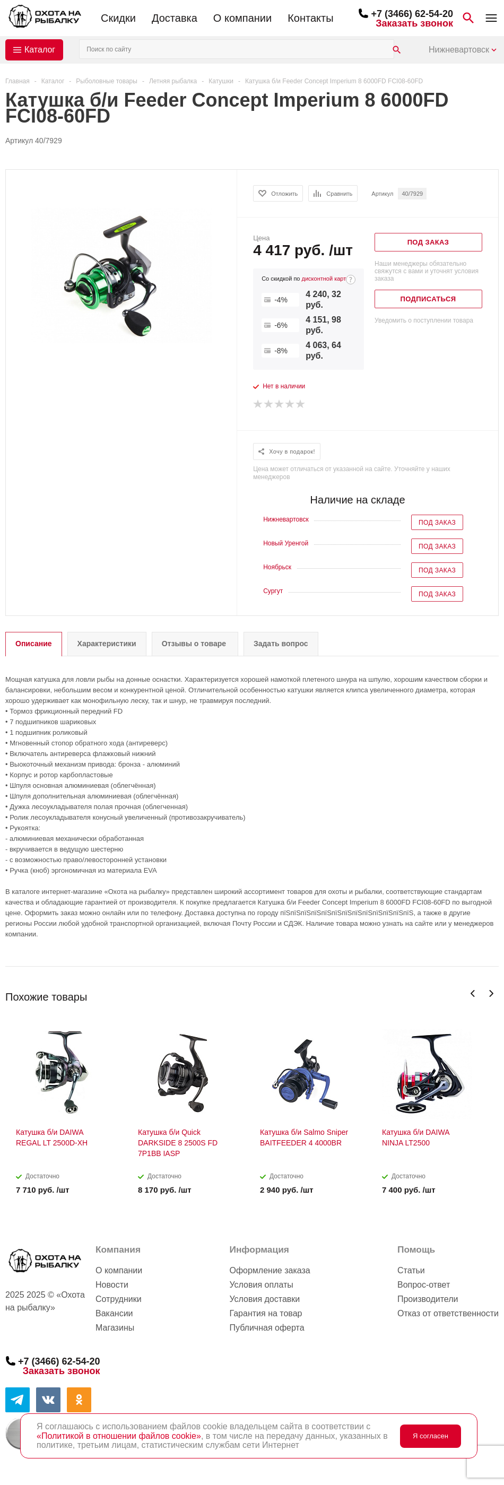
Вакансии (114, 1313)
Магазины (114, 1327)
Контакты (310, 18)
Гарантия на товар (265, 1313)
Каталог (39, 49)
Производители (427, 1299)
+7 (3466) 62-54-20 (412, 13)
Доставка (174, 18)
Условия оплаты (261, 1284)
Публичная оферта (266, 1327)
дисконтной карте (326, 278)
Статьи (411, 1270)
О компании (242, 18)
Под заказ (437, 522)
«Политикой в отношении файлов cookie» (119, 1435)
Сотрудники (118, 1299)
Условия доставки (264, 1299)
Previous (473, 993)
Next (491, 993)
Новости (111, 1284)
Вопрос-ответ (423, 1284)
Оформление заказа (269, 1270)
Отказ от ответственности (448, 1313)
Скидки (118, 18)
